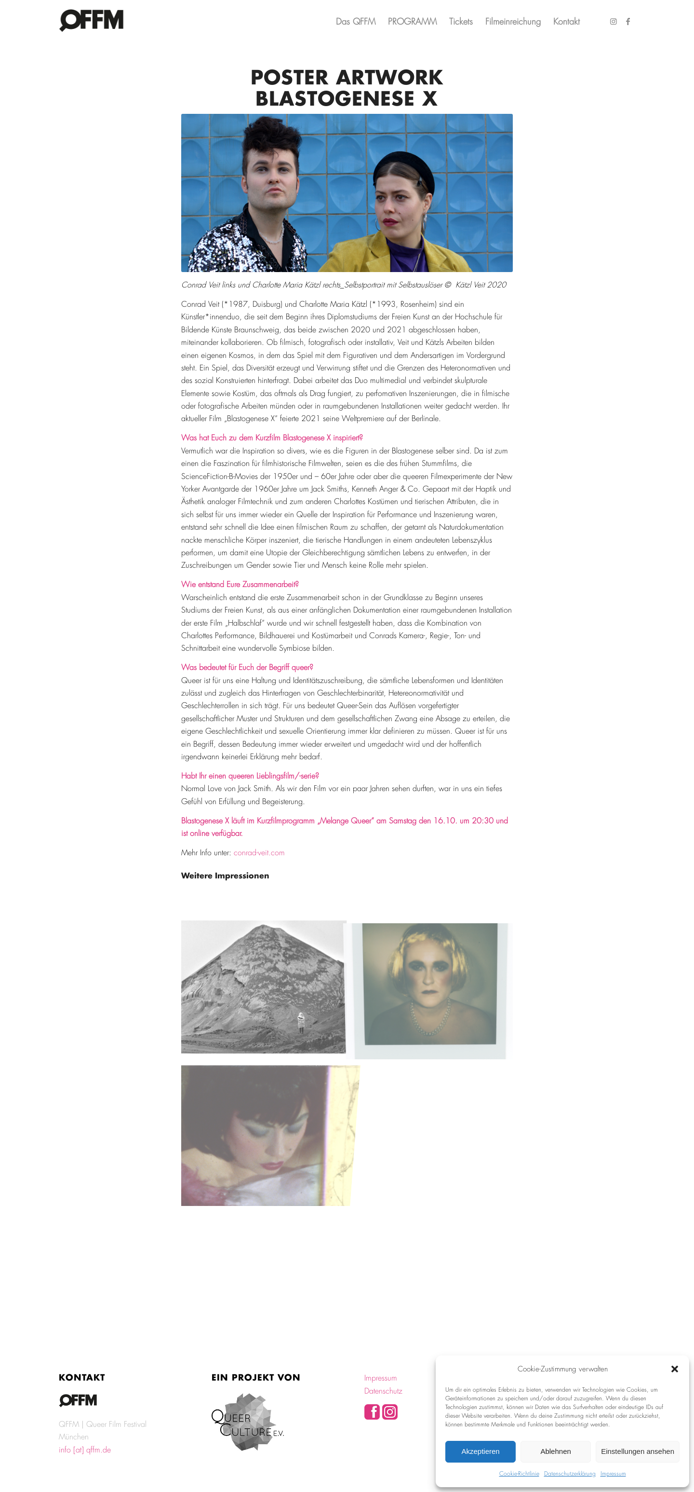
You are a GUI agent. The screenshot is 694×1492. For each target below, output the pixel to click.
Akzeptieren (480, 1451)
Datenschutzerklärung (570, 1474)
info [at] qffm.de (85, 1450)
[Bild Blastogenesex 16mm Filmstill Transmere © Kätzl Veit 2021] (264, 987)
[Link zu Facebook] (628, 21)
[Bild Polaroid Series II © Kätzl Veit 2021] (430, 987)
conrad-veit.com (259, 853)
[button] (675, 1369)
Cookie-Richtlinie (519, 1474)
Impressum (613, 1474)
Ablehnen (555, 1451)
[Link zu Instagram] (613, 21)
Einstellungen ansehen (637, 1451)
